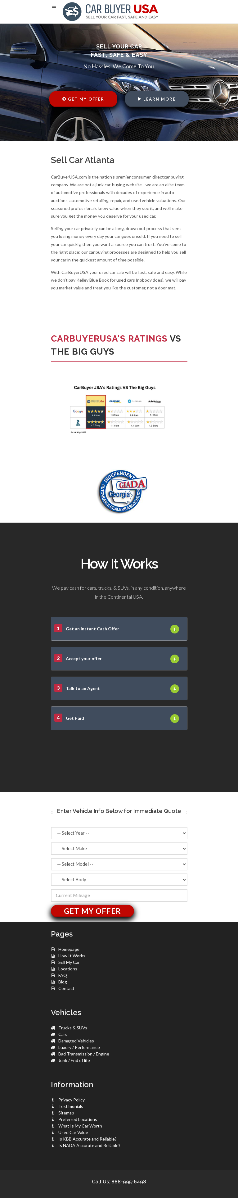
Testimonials (70, 1106)
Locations (67, 968)
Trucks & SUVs (72, 1027)
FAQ (62, 975)
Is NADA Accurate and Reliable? (89, 1145)
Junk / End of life (74, 1060)
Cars (62, 1034)
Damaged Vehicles (76, 1040)
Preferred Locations (77, 1119)
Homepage (68, 949)
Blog (62, 981)
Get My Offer (83, 99)
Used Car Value (73, 1132)
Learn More (157, 99)
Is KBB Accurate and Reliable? (87, 1138)
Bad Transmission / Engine (83, 1053)
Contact (66, 988)
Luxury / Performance (79, 1047)
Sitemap (66, 1112)
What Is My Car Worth (80, 1125)
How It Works (71, 955)
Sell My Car (69, 962)
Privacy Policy (71, 1099)
